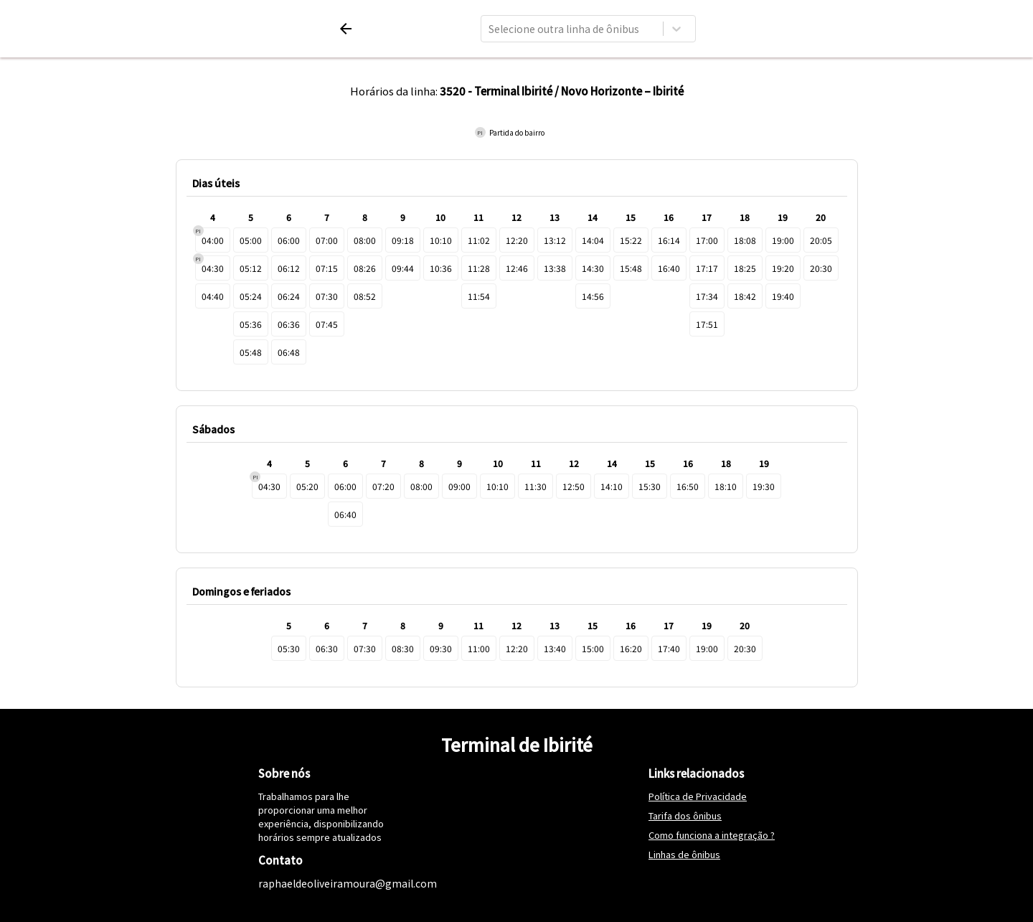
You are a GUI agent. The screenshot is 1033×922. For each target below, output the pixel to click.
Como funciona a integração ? (711, 835)
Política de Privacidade (697, 796)
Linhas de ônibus (684, 854)
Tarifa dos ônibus (685, 815)
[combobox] (490, 29)
